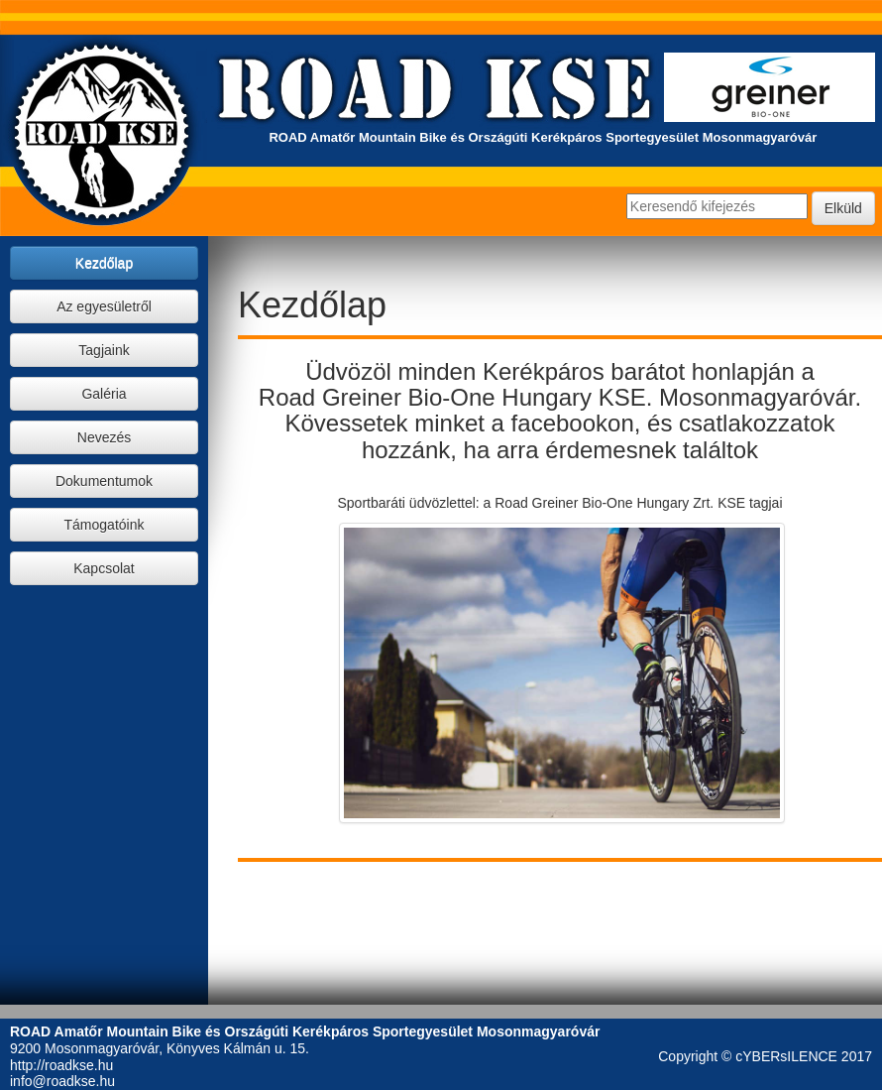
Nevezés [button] (104, 437)
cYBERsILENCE (786, 1056)
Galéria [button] (103, 394)
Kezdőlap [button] (104, 263)
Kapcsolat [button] (103, 568)
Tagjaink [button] (103, 350)
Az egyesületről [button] (104, 306)
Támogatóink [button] (104, 525)
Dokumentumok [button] (104, 481)
